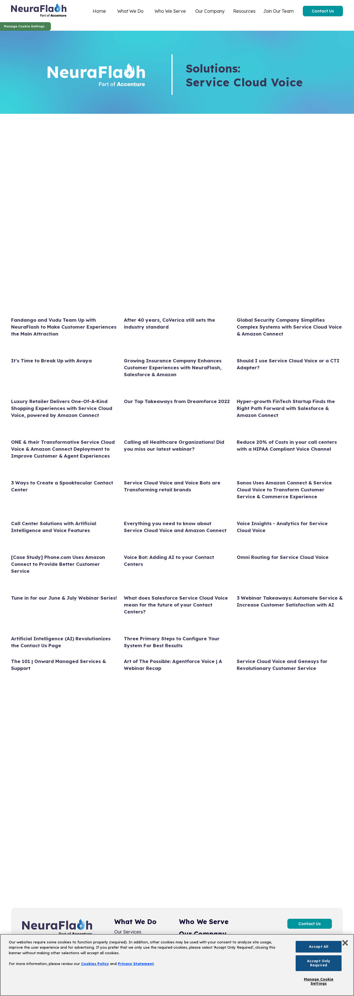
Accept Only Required (318, 963)
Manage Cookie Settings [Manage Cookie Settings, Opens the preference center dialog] (319, 981)
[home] (38, 11)
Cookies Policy (95, 963)
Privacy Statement (136, 963)
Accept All (318, 946)
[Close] (345, 943)
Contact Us (323, 11)
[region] (177, 965)
